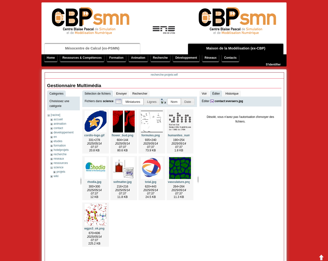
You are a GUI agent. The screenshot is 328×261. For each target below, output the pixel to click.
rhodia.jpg (94, 182)
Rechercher (140, 93)
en (55, 137)
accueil (58, 119)
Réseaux (210, 57)
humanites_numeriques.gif (186, 135)
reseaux (59, 158)
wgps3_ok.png (94, 228)
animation (60, 123)
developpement (64, 132)
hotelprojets (61, 150)
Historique (231, 93)
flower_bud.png (122, 135)
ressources (61, 163)
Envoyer (121, 93)
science (59, 167)
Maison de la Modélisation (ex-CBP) (235, 48)
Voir (204, 93)
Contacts (230, 57)
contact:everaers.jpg (229, 101)
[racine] (55, 115)
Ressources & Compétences (82, 57)
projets (61, 171)
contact (58, 128)
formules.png (150, 135)
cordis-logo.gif (94, 135)
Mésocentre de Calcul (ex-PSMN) (92, 48)
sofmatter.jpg (122, 182)
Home (51, 57)
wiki (56, 176)
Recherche (160, 57)
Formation (116, 57)
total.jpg (150, 182)
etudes (58, 141)
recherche (60, 154)
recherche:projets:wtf (164, 74)
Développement (186, 57)
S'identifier (273, 64)
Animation (138, 57)
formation (60, 145)
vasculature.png (179, 182)
